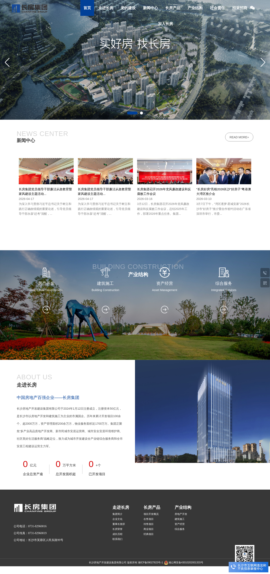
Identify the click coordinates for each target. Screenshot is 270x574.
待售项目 (149, 524)
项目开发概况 (151, 514)
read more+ (239, 153)
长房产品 (172, 8)
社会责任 (217, 8)
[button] (263, 62)
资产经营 (180, 524)
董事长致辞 (118, 524)
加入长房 (165, 24)
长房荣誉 (117, 529)
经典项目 (149, 534)
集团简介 (117, 514)
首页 (87, 8)
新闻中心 (150, 8)
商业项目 (149, 529)
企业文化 (117, 519)
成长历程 (117, 534)
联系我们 (117, 539)
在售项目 (149, 519)
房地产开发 (181, 514)
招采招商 (239, 8)
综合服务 (180, 529)
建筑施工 (180, 519)
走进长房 (105, 8)
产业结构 (195, 8)
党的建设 (128, 8)
